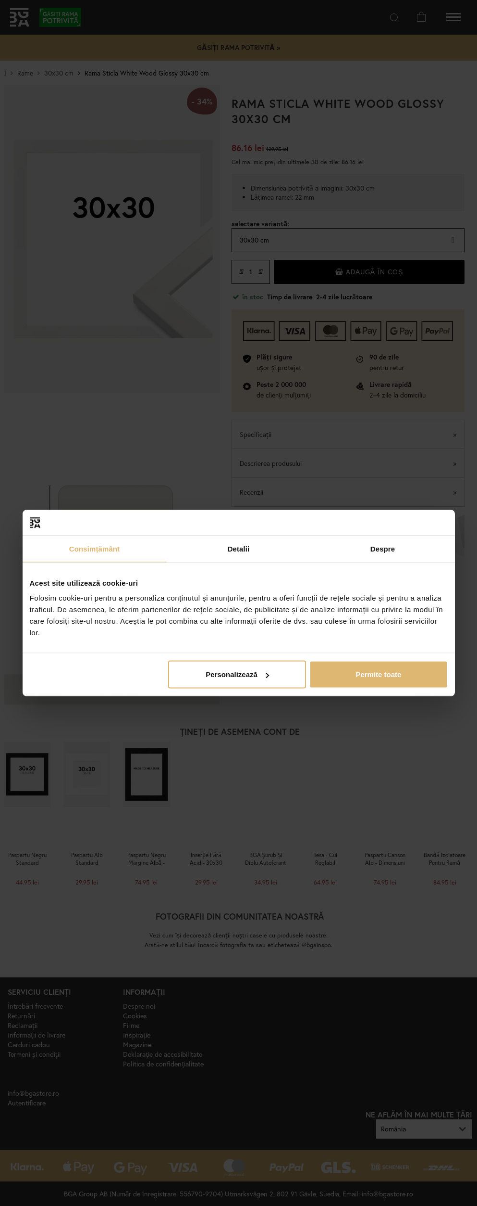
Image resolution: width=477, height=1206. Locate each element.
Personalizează (237, 674)
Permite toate (378, 674)
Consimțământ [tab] (94, 548)
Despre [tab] (382, 548)
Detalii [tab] (239, 548)
